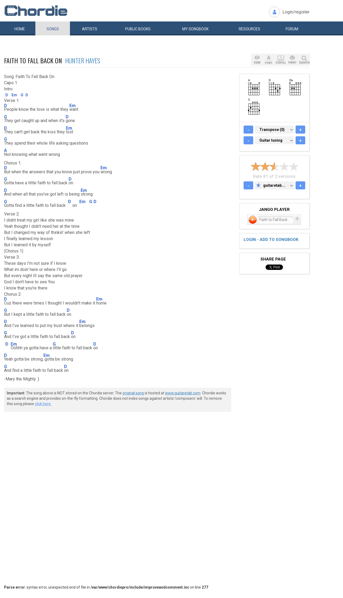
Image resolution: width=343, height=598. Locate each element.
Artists (89, 29)
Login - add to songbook (271, 239)
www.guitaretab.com (182, 393)
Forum (292, 29)
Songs (53, 29)
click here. (43, 404)
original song (133, 393)
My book (195, 29)
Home (19, 29)
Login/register (296, 11)
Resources (249, 29)
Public (138, 29)
